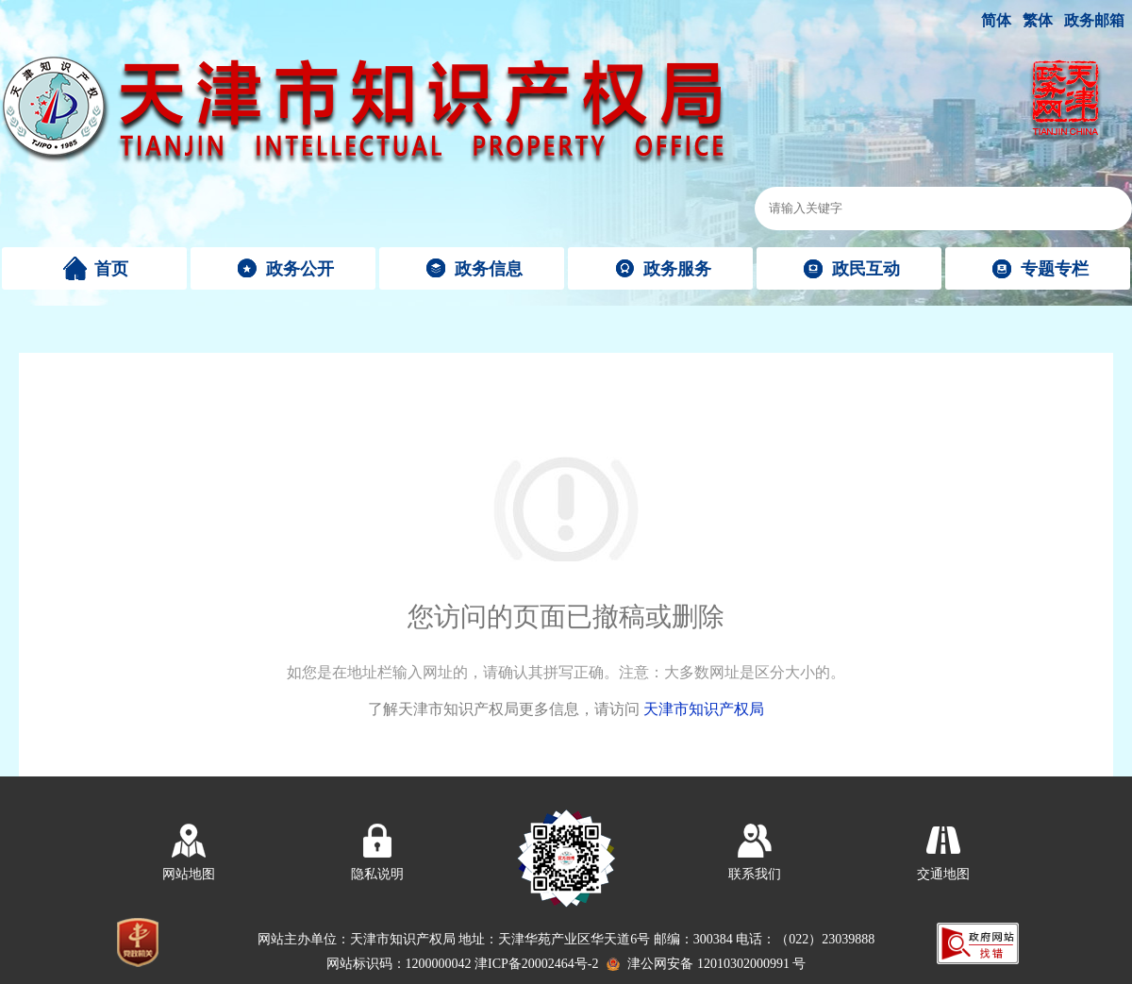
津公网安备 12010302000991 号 (716, 964)
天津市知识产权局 (703, 709)
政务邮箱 (1094, 20)
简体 (996, 20)
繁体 (1038, 20)
